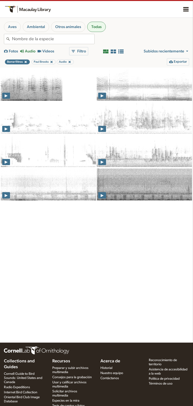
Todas (96, 27)
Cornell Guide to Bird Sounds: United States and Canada (23, 378)
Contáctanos (109, 378)
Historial (106, 368)
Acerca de (110, 361)
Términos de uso (160, 383)
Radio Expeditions (17, 387)
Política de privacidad (164, 378)
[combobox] (53, 39)
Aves (12, 27)
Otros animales (68, 27)
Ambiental (36, 27)
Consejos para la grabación (72, 377)
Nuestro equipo (111, 373)
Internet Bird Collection (20, 392)
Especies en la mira (65, 400)
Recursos (61, 361)
